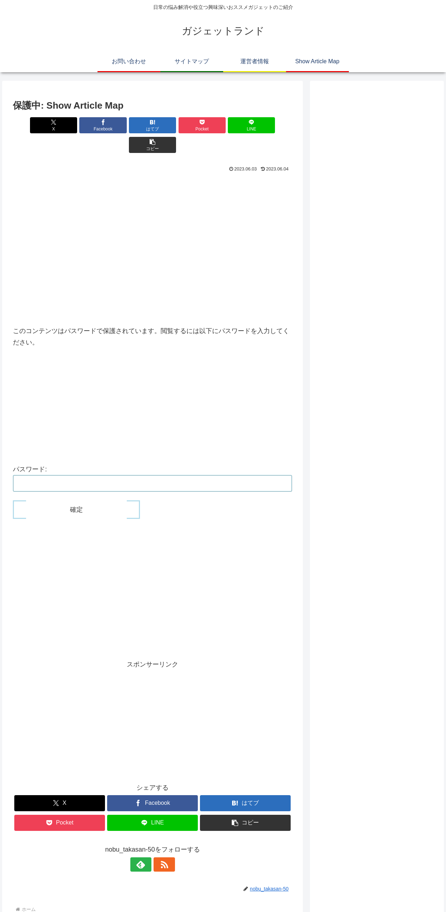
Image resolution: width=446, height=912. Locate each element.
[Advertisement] (152, 174)
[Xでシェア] (35, 125)
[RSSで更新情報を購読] (161, 845)
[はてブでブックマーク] (129, 125)
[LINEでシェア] (223, 125)
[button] (269, 125)
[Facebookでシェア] (82, 125)
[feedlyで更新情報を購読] (144, 845)
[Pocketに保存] (176, 125)
